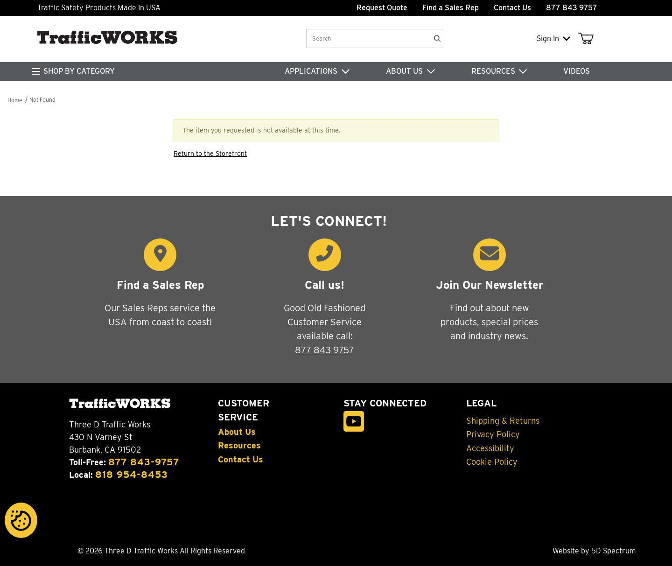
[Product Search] (367, 38)
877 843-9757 (143, 462)
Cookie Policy (492, 462)
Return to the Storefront (210, 153)
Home (14, 100)
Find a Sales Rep (450, 7)
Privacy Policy (493, 434)
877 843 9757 (324, 350)
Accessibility (490, 448)
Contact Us (512, 7)
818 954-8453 (131, 474)
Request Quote (382, 7)
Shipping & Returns (502, 421)
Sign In (553, 38)
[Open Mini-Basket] (587, 38)
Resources (239, 445)
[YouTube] (353, 421)
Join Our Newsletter (489, 285)
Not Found (42, 99)
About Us (237, 432)
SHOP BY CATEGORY (79, 71)
